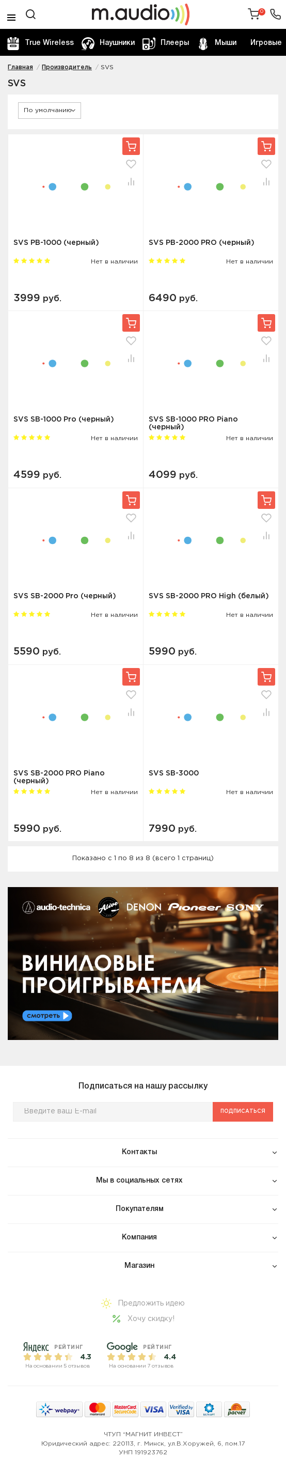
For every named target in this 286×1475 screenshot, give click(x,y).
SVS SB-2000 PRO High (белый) (209, 596)
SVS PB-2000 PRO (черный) (202, 243)
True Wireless (40, 43)
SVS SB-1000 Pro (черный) (63, 419)
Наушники (108, 43)
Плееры (165, 43)
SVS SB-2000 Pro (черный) (64, 596)
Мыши (216, 43)
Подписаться (242, 1111)
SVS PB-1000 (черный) (56, 243)
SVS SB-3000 (174, 773)
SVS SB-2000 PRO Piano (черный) (59, 777)
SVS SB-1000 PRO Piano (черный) (193, 423)
